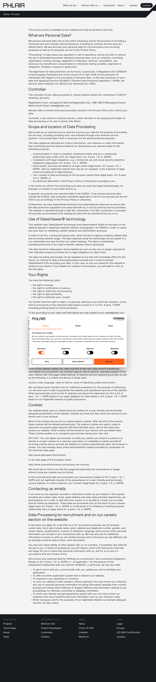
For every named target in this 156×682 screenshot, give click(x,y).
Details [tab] (78, 326)
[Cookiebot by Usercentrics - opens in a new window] (114, 318)
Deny (47, 362)
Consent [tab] (45, 326)
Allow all (109, 362)
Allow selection (78, 362)
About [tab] (110, 326)
